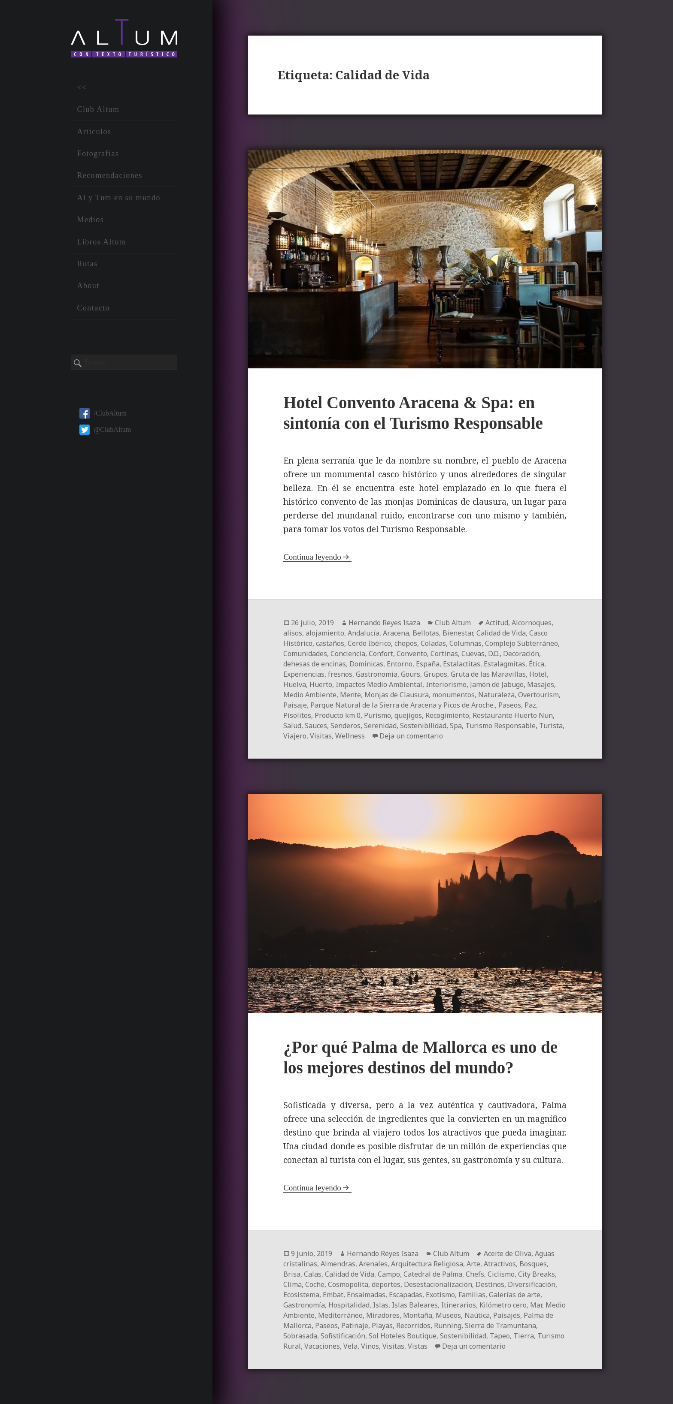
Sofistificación (343, 1336)
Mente (350, 694)
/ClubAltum (102, 413)
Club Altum (98, 109)
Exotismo (440, 1294)
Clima (292, 1284)
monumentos (453, 694)
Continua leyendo (312, 556)
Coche (314, 1284)
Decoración (521, 653)
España (428, 664)
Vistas (417, 1346)
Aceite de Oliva (507, 1253)
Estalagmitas (504, 664)
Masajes (540, 684)
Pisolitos (297, 715)
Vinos (370, 1346)
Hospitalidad (349, 1305)
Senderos (345, 725)
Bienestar (458, 633)
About (88, 285)
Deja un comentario (411, 736)
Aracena (396, 633)
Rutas (87, 263)
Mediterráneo (340, 1315)
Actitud (496, 622)
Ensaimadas (366, 1294)
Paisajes (506, 1315)
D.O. (494, 653)
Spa (456, 725)
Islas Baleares (415, 1305)
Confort (381, 653)
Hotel (538, 674)
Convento (412, 653)
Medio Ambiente (309, 694)
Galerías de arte (514, 1294)
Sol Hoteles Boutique (403, 1336)
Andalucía (363, 633)
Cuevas (473, 653)
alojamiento (325, 633)
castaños (330, 643)
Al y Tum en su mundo (118, 197)
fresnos (340, 674)
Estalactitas (461, 664)
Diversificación (531, 1284)
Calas (312, 1274)
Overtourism (538, 694)
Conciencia (347, 653)
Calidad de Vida (501, 633)
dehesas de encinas (314, 664)
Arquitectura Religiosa (427, 1263)
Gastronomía (376, 674)
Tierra (523, 1336)
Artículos (94, 131)
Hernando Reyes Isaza (384, 622)
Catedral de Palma (432, 1274)
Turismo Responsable (500, 725)
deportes (386, 1284)
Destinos (490, 1284)
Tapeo (500, 1336)
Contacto (93, 308)
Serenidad (380, 725)
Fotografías (98, 153)
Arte (473, 1263)
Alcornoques (532, 622)
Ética (536, 664)
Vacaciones (322, 1346)
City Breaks (536, 1274)
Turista (551, 725)
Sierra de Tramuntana (500, 1325)
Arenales (373, 1263)
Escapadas (405, 1294)
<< (82, 87)
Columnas (465, 643)
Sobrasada (300, 1336)
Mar (536, 1305)
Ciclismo (501, 1274)
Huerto (320, 684)
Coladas (433, 643)
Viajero (294, 736)
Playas (382, 1325)
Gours (410, 674)
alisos (292, 633)
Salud (292, 725)
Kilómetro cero (503, 1305)
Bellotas (425, 633)
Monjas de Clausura (396, 694)
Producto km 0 (338, 715)
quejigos (408, 715)
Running (447, 1325)
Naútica (477, 1315)
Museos (448, 1315)
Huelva (294, 684)
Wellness (350, 736)
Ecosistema (301, 1294)
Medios (90, 219)
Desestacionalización (438, 1284)
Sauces (316, 725)
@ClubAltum (105, 429)
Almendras (338, 1263)
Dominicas (366, 664)
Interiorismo (446, 684)
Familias (471, 1294)
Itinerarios (458, 1305)
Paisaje (295, 705)
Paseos (509, 705)
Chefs (475, 1274)
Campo (389, 1274)
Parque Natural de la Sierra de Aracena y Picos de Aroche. (402, 705)
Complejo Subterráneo (521, 643)
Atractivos (500, 1263)
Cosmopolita (348, 1284)
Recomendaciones (109, 175)
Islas (380, 1305)
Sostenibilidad (423, 725)
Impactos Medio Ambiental (379, 684)
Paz (530, 705)
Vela (350, 1346)
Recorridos (413, 1325)
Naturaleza (496, 694)
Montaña (417, 1315)
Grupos (435, 674)
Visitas (321, 736)
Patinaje (354, 1325)
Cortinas (444, 653)
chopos (405, 643)
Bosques (533, 1263)
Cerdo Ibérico (369, 643)
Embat (333, 1294)
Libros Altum (101, 242)
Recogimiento (447, 715)
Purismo (377, 715)
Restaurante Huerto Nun (513, 715)
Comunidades (305, 653)
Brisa (291, 1274)
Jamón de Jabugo (497, 684)
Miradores (383, 1315)
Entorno (399, 664)
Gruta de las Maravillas (488, 674)
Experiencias (303, 674)
